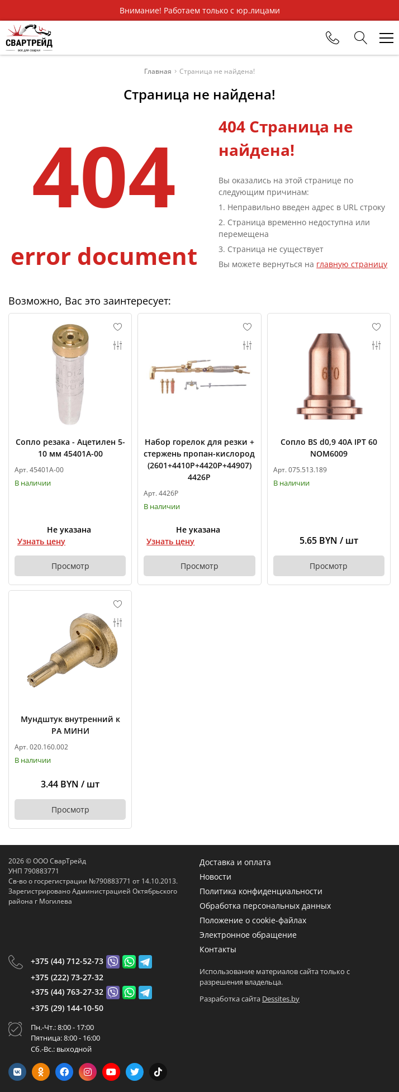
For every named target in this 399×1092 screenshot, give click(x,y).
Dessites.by (281, 999)
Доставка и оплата (235, 862)
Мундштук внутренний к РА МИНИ (70, 725)
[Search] (361, 38)
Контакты (218, 949)
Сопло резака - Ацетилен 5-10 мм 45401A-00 (70, 447)
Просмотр (70, 566)
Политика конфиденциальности (261, 891)
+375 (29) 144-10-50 (67, 1008)
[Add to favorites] (118, 327)
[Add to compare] (118, 345)
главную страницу (351, 264)
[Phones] (332, 38)
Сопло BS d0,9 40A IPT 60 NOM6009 (329, 447)
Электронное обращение (248, 934)
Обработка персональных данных (265, 905)
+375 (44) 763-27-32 (67, 991)
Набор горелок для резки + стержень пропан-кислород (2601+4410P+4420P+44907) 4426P (199, 459)
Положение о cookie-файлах (253, 920)
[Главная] (29, 37)
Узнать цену (41, 541)
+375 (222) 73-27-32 (67, 977)
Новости (215, 876)
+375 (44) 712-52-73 (67, 961)
